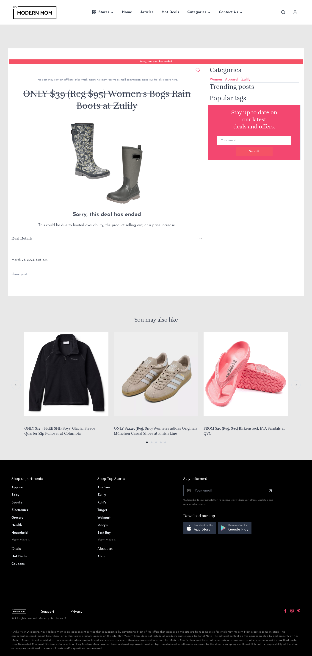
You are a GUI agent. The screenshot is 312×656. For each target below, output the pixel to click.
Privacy (77, 612)
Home (127, 12)
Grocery (17, 518)
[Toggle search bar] (283, 12)
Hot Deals (170, 12)
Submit (254, 151)
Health (16, 525)
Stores (100, 12)
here (174, 79)
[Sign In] (295, 12)
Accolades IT (58, 618)
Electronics (19, 510)
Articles (146, 12)
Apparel (231, 79)
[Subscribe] (270, 490)
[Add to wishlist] (197, 70)
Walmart (104, 518)
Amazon (103, 487)
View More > (21, 540)
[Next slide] (296, 384)
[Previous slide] (16, 384)
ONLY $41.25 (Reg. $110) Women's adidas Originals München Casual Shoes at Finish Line (155, 431)
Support (47, 612)
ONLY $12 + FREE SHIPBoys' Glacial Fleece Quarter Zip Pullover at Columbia (59, 431)
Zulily (245, 79)
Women (216, 79)
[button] (147, 442)
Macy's (102, 525)
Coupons (18, 564)
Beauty (16, 502)
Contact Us (228, 12)
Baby (15, 495)
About (102, 556)
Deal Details (21, 238)
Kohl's (101, 502)
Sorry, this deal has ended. (155, 61)
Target (102, 510)
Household (19, 533)
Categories (196, 12)
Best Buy (104, 533)
